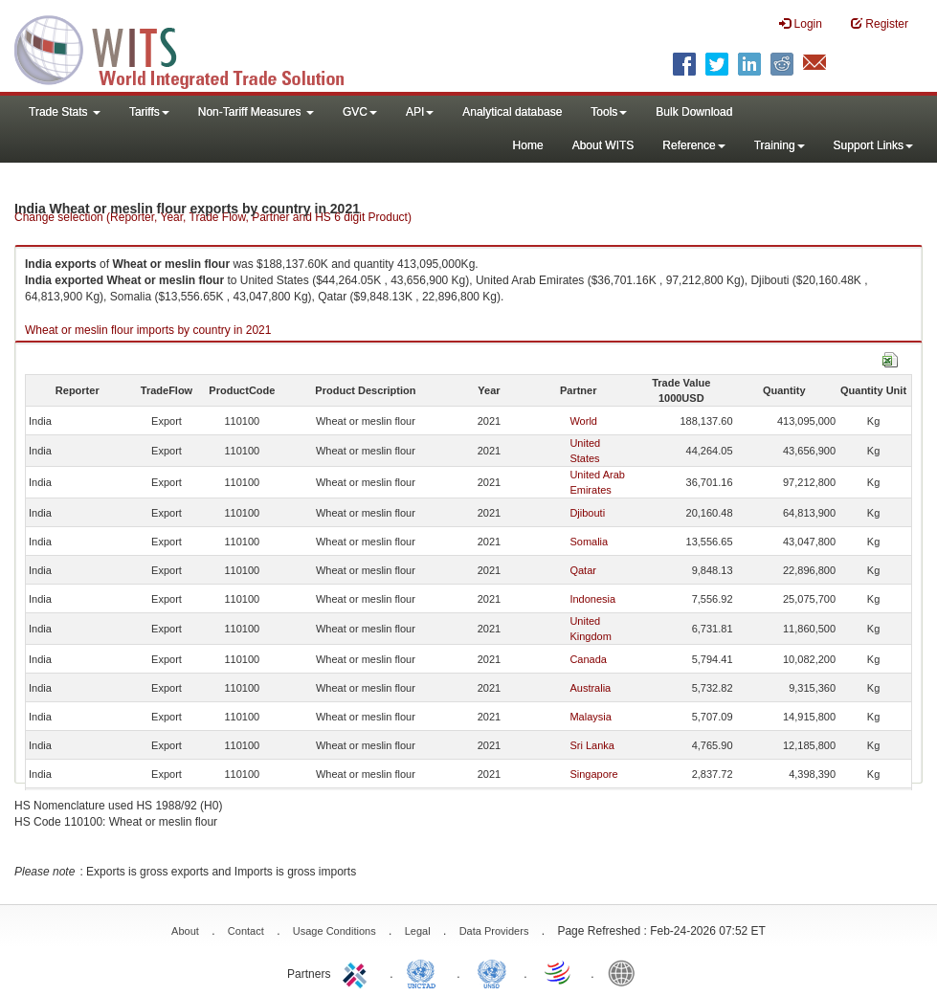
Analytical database (512, 112)
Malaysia (590, 716)
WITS (191, 48)
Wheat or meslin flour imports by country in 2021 (148, 330)
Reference (693, 145)
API (420, 112)
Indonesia (592, 599)
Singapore (593, 774)
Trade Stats (64, 112)
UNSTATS (492, 972)
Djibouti (587, 513)
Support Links (873, 145)
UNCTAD (425, 972)
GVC (360, 112)
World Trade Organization (559, 972)
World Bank (626, 972)
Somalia (588, 541)
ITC (358, 972)
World (583, 421)
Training (779, 145)
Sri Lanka (591, 745)
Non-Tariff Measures (256, 112)
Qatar (582, 570)
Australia (590, 688)
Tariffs (149, 112)
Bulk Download (694, 112)
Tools (609, 112)
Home (528, 145)
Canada (588, 659)
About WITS (603, 145)
